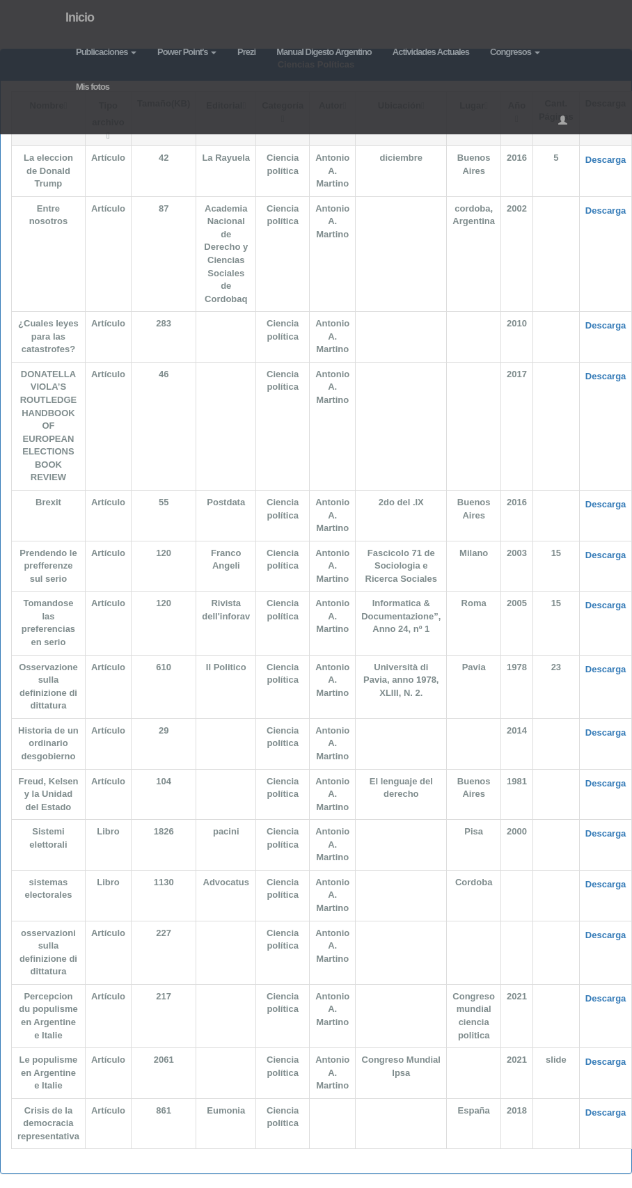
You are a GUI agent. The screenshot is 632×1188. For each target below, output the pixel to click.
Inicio (79, 17)
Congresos (515, 52)
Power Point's (186, 52)
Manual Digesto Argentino (324, 52)
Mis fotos (92, 86)
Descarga (605, 160)
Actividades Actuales (431, 52)
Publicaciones (106, 52)
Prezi (246, 52)
